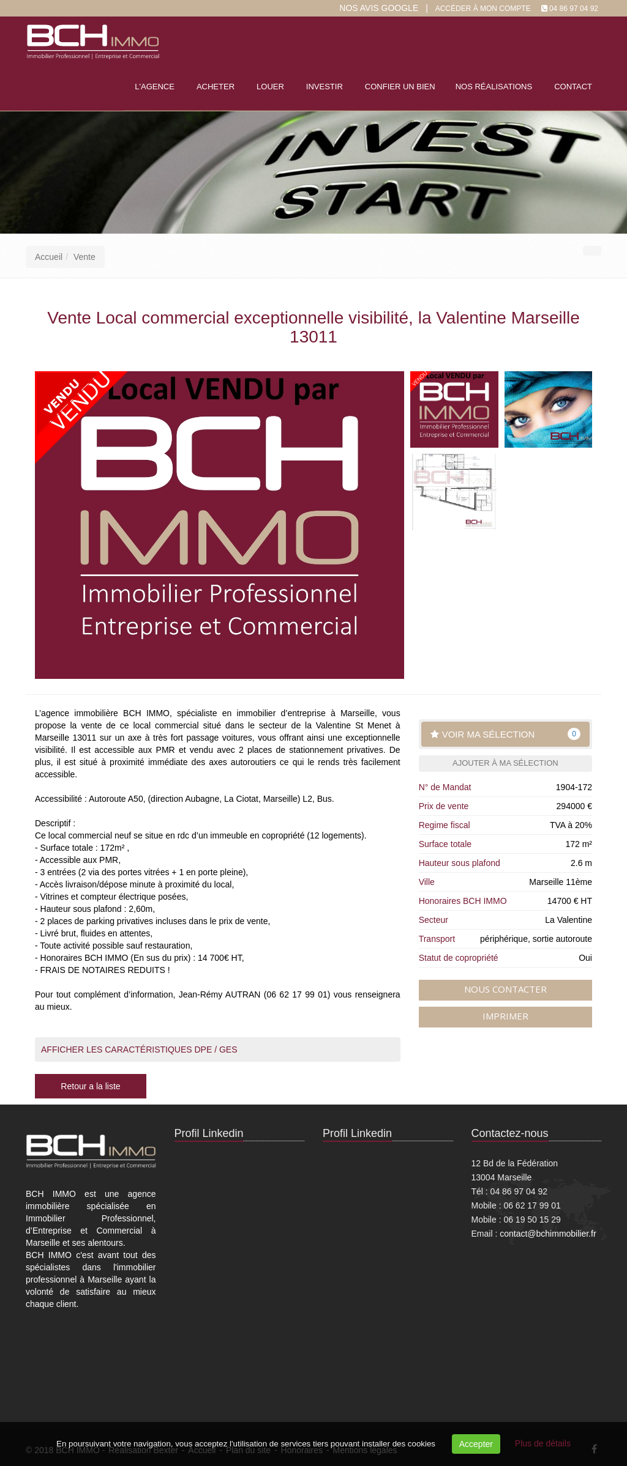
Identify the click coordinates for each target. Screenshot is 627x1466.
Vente (84, 257)
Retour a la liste (90, 1086)
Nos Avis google (378, 8)
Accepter (476, 1444)
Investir (324, 86)
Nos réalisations (494, 86)
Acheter (216, 86)
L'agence (155, 86)
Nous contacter (505, 989)
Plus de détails (543, 1443)
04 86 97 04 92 (573, 8)
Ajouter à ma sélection (505, 763)
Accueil (48, 257)
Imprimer (505, 1016)
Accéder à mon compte (483, 8)
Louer (270, 86)
